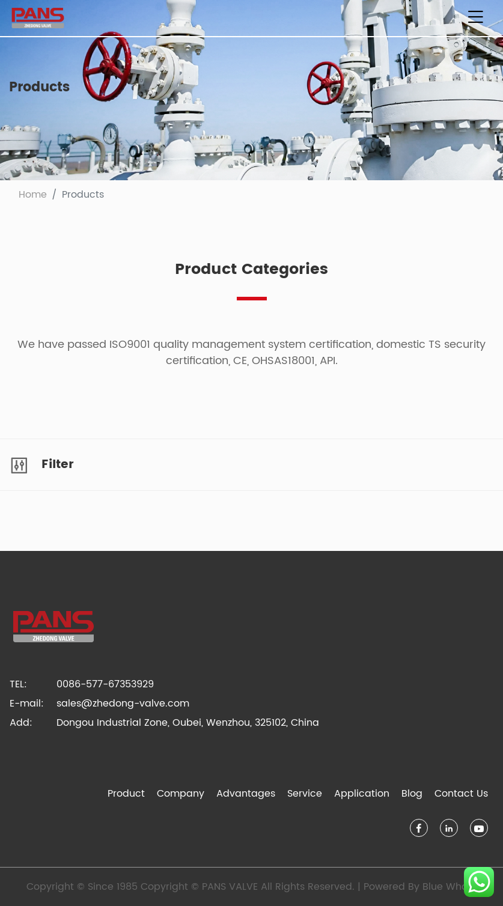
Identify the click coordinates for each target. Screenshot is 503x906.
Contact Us (461, 793)
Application (361, 793)
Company (180, 793)
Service (304, 793)
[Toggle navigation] (475, 18)
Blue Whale (449, 887)
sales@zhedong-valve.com (122, 703)
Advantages (245, 793)
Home (33, 194)
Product (126, 793)
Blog (411, 793)
